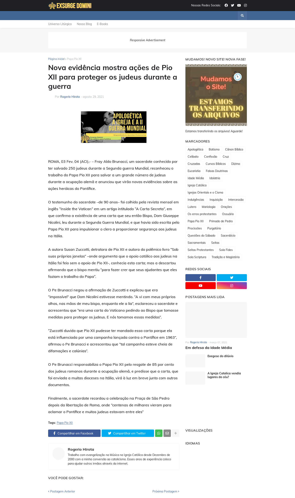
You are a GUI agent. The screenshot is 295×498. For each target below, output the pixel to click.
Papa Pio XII (74, 58)
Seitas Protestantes (201, 250)
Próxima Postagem (164, 491)
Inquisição (216, 200)
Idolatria (214, 178)
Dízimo (235, 164)
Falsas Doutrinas (217, 171)
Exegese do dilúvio (220, 356)
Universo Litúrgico (60, 24)
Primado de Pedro (221, 221)
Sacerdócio (228, 235)
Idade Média (196, 178)
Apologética (195, 149)
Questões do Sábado (201, 235)
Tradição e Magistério (226, 257)
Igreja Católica (197, 185)
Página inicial (56, 58)
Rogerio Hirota (81, 449)
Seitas (215, 243)
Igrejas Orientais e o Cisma (205, 192)
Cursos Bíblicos (216, 164)
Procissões (195, 228)
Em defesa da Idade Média (208, 347)
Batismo (214, 149)
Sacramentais (197, 243)
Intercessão (236, 200)
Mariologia (208, 207)
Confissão (210, 156)
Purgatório (214, 228)
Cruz (226, 156)
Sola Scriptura (197, 257)
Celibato (193, 156)
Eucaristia (194, 171)
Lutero (192, 207)
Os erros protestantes (202, 214)
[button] (242, 15)
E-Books (102, 24)
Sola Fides (226, 250)
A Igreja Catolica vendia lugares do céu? (224, 375)
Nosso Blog (84, 24)
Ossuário (228, 214)
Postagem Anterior (62, 491)
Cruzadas (194, 164)
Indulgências (196, 200)
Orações (226, 207)
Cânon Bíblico (234, 149)
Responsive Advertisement (147, 40)
